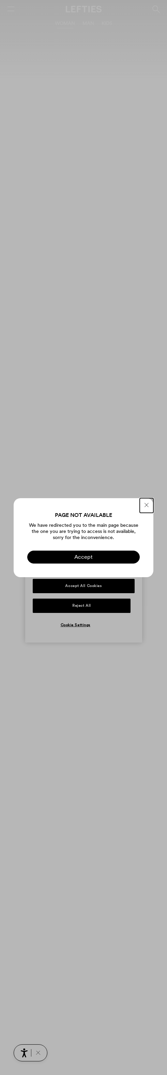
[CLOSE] (146, 505)
